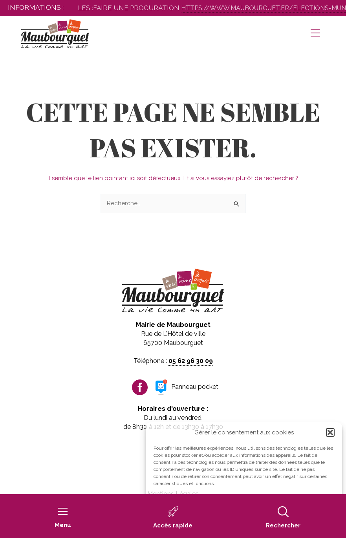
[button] (330, 432)
